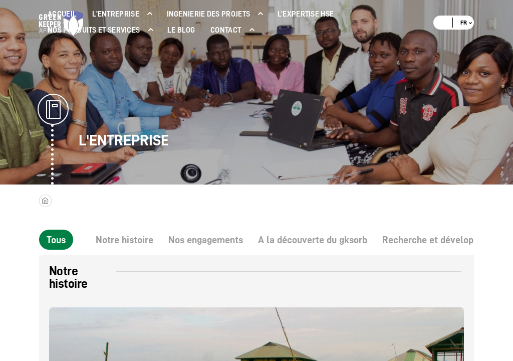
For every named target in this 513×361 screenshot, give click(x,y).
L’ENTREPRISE (115, 14)
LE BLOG (181, 30)
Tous (56, 240)
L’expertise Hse (306, 14)
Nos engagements (205, 240)
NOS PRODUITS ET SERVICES (94, 30)
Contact (225, 30)
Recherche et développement (443, 240)
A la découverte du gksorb (312, 240)
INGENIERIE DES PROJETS (208, 14)
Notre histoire (124, 240)
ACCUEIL (62, 14)
